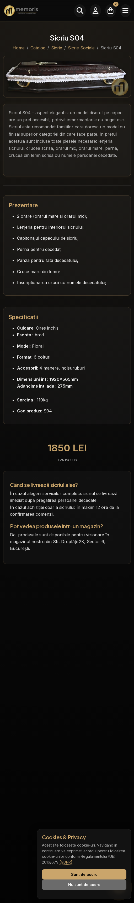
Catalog (37, 47)
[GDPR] (66, 862)
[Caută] (80, 10)
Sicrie (56, 47)
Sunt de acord (84, 874)
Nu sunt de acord (84, 884)
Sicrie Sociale (81, 47)
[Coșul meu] (110, 10)
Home (19, 47)
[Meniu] (125, 10)
